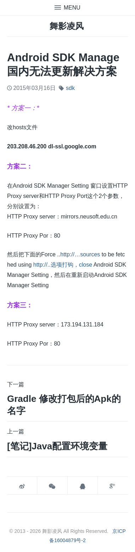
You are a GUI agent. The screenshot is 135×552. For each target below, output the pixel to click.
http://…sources (80, 254)
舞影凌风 (67, 26)
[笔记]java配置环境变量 (57, 446)
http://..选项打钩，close (62, 265)
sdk (70, 88)
